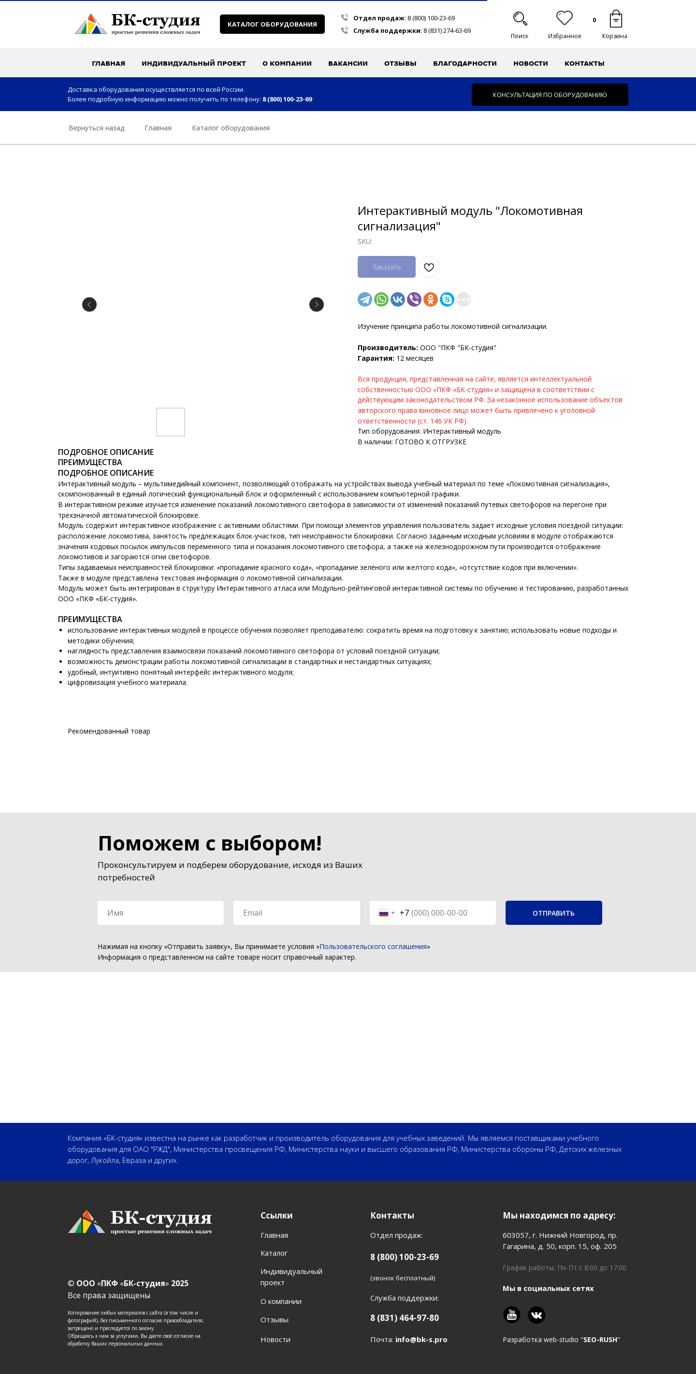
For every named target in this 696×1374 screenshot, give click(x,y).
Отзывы (400, 63)
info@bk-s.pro (421, 1339)
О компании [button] (287, 63)
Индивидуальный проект (194, 63)
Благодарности (465, 63)
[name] (161, 913)
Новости (530, 63)
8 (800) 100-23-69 (431, 18)
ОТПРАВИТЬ (554, 913)
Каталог (274, 1253)
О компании (281, 1301)
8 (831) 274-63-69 (447, 30)
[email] (296, 913)
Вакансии (348, 63)
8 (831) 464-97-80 (404, 1317)
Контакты (585, 63)
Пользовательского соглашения (373, 946)
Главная (108, 63)
